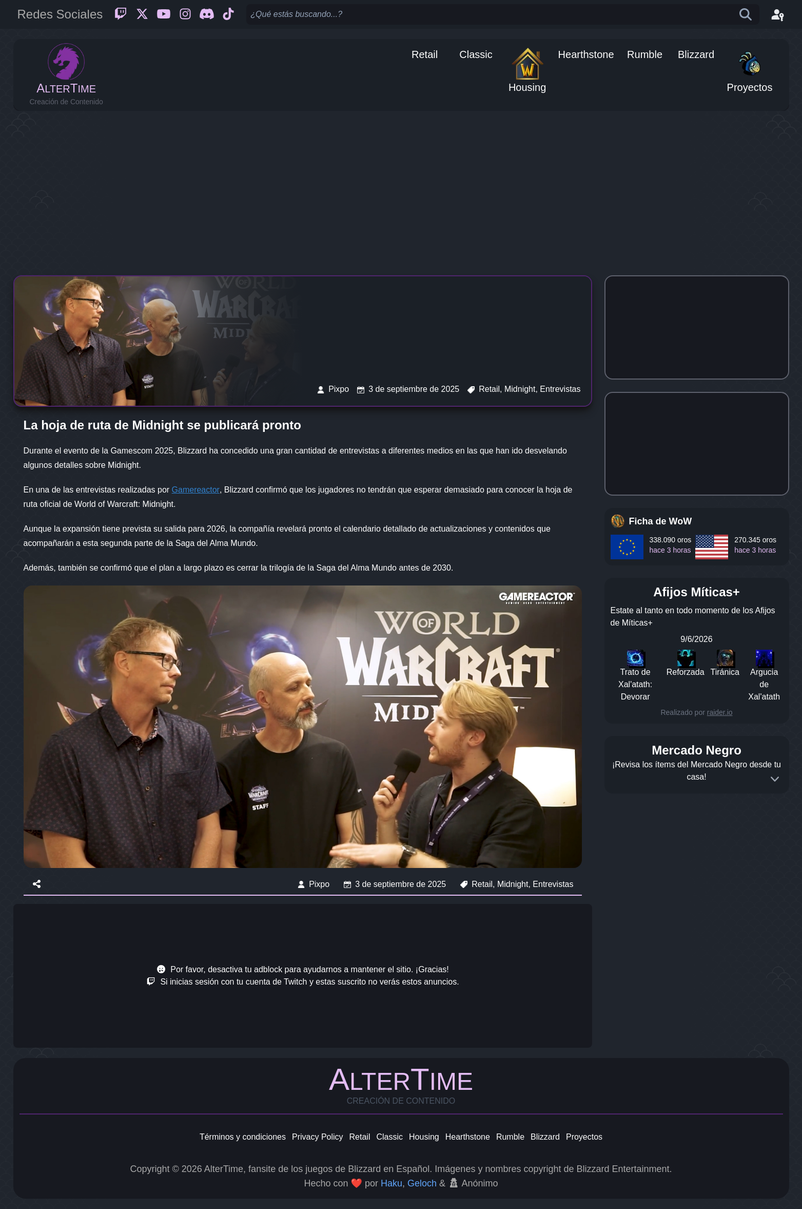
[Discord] (206, 14)
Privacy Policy (317, 1136)
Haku (391, 1183)
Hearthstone (467, 1136)
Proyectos (584, 1136)
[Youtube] (163, 14)
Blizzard (545, 1136)
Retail (359, 1136)
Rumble (510, 1136)
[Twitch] (120, 14)
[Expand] (775, 779)
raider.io (720, 712)
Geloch (422, 1183)
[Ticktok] (228, 14)
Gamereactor (196, 489)
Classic (389, 1136)
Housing (424, 1136)
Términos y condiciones (243, 1136)
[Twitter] (142, 14)
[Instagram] (185, 14)
